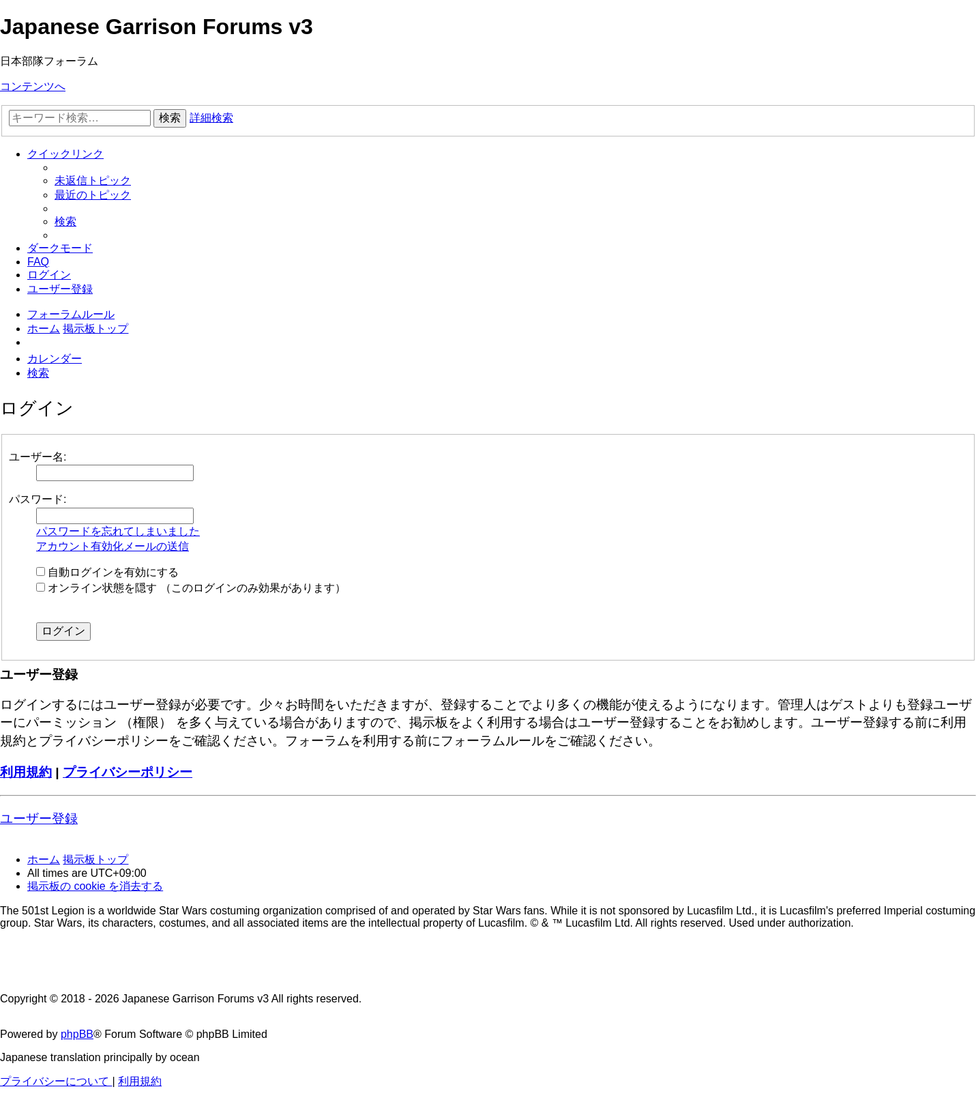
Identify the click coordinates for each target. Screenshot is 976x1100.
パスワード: (37, 499)
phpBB (77, 1034)
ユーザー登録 (39, 818)
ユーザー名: (37, 457)
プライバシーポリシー (127, 772)
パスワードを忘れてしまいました (118, 531)
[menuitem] (93, 180)
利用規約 (26, 772)
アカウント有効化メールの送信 (112, 546)
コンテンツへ (32, 86)
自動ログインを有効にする (107, 572)
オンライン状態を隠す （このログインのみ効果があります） (191, 588)
